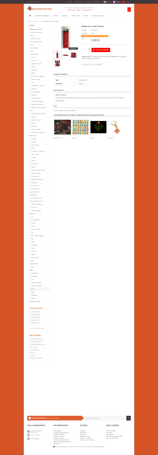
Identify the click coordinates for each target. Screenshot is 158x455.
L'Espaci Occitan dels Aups (61, 432)
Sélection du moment (42, 15)
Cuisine (33, 67)
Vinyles (33, 254)
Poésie (33, 148)
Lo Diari (32, 355)
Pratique (33, 157)
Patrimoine (34, 126)
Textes (33, 242)
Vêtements (34, 295)
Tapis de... (92, 138)
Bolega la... (75, 138)
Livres (55, 15)
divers (40, 21)
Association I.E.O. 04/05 (36, 339)
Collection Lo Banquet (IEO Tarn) (38, 109)
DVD (32, 267)
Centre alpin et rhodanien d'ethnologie (37, 134)
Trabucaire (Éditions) (36, 204)
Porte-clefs (34, 276)
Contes (33, 57)
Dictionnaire (34, 70)
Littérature (34, 89)
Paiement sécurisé (59, 436)
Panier (79, 10)
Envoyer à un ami (88, 64)
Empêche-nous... (58, 138)
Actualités (69, 2)
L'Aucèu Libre (34, 185)
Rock (32, 238)
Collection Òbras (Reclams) (38, 113)
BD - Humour (34, 48)
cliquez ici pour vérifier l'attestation (95, 446)
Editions (33, 167)
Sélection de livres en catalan (36, 34)
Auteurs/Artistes (36, 308)
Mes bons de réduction (112, 438)
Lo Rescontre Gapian (36, 341)
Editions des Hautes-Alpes (38, 170)
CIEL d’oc (33, 352)
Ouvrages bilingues (36, 63)
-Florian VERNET (35, 314)
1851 (32, 82)
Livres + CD (34, 60)
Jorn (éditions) (35, 176)
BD (32, 51)
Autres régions (35, 145)
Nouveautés (83, 432)
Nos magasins (57, 431)
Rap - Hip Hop (35, 257)
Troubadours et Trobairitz (38, 151)
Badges (33, 298)
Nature (33, 123)
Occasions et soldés (36, 41)
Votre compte (71, 10)
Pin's (32, 279)
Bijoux (32, 292)
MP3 (32, 260)
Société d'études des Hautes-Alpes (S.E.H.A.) (36, 199)
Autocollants (34, 273)
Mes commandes (111, 431)
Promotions (83, 434)
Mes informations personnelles (114, 436)
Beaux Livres (34, 54)
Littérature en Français (37, 101)
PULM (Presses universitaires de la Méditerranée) (35, 192)
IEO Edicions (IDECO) (37, 179)
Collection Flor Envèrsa (37, 104)
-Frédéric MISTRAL (35, 317)
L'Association (78, 2)
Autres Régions (35, 220)
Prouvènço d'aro (34, 350)
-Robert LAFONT (35, 323)
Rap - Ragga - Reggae (37, 235)
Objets (86, 15)
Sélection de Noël (36, 38)
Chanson (33, 223)
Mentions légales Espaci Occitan (62, 441)
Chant (32, 226)
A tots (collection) (35, 92)
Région (33, 248)
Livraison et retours (59, 438)
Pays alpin (34, 142)
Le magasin (87, 2)
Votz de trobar (35, 154)
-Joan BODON (34, 320)
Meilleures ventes (84, 436)
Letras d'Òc (34, 182)
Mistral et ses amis (36, 120)
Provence (33, 138)
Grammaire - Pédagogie (37, 76)
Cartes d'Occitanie (36, 282)
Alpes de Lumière (36, 173)
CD (32, 217)
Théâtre (33, 160)
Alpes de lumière (35, 129)
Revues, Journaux (98, 15)
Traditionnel (34, 245)
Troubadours (34, 164)
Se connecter (86, 10)
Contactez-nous (97, 2)
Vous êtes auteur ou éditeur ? (61, 440)
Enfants (33, 73)
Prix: (83, 39)
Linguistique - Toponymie (38, 85)
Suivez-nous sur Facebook (87, 440)
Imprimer (99, 64)
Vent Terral (34, 207)
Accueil (29, 21)
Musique (64, 15)
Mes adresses (110, 434)
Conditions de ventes (59, 434)
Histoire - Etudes (35, 79)
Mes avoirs (109, 432)
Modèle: (84, 30)
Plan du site (57, 443)
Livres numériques (36, 210)
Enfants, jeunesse (36, 229)
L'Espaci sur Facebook (36, 358)
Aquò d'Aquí (33, 347)
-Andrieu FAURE (35, 312)
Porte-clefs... (110, 138)
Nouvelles (33, 95)
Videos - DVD (75, 15)
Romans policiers (35, 98)
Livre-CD (33, 251)
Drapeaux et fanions (36, 286)
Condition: (84, 33)
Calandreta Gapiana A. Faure (38, 344)
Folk (32, 232)
